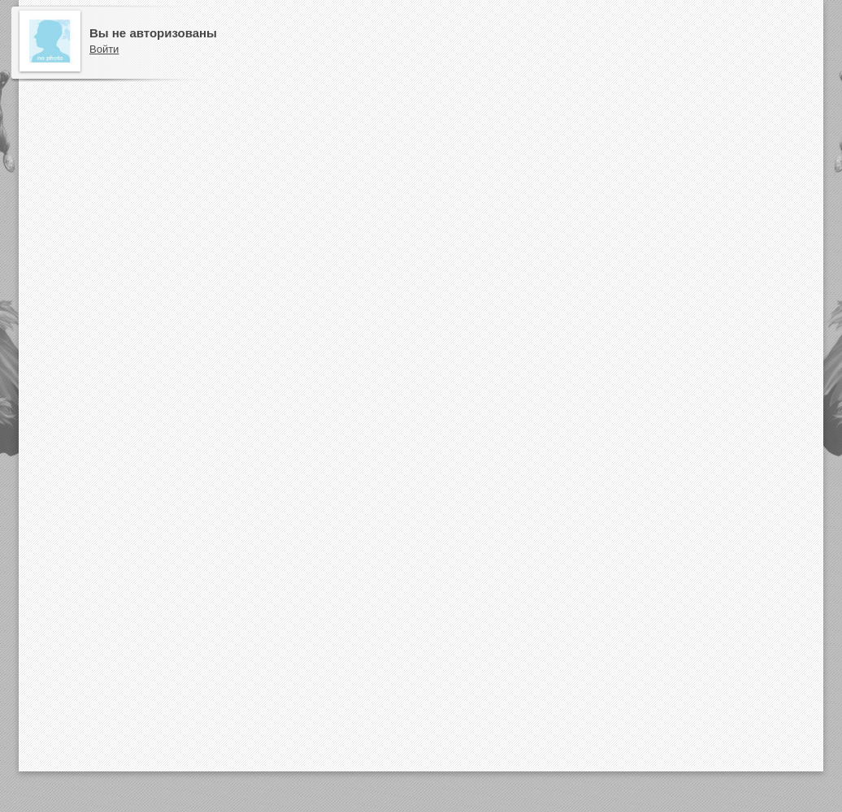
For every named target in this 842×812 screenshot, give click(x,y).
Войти (104, 49)
